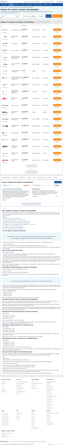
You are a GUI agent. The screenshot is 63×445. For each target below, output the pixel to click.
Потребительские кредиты (5, 177)
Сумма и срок (24, 25)
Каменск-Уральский (5, 436)
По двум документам (50, 389)
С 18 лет (2, 385)
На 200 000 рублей (4, 418)
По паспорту (49, 391)
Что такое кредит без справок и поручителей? (12, 218)
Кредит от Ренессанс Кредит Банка (9, 321)
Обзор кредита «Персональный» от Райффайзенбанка (14, 227)
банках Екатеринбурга (6, 215)
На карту (34, 177)
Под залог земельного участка (22, 381)
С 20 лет (2, 388)
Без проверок (49, 387)
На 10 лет (18, 418)
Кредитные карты (38, 4)
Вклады (17, 4)
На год (17, 414)
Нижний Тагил (4, 434)
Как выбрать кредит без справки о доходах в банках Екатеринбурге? (16, 222)
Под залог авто (19, 385)
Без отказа (55, 177)
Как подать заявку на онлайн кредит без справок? (13, 228)
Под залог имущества (20, 383)
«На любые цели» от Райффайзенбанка (28, 348)
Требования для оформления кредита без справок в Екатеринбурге (16, 221)
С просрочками (49, 394)
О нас (10, 441)
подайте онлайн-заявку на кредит (7, 12)
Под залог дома (19, 386)
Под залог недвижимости (21, 391)
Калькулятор (48, 177)
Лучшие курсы (26, 1)
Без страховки (49, 392)
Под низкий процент (35, 428)
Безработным (3, 391)
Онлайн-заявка (22, 177)
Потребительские (50, 422)
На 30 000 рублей (4, 413)
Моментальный (49, 386)
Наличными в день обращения (37, 383)
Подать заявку (57, 29)
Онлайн (48, 384)
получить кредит (8, 247)
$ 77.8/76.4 (32, 1)
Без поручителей (33, 16)
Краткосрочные (19, 413)
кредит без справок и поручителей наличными (12, 255)
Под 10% (33, 416)
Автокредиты (29, 4)
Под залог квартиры (20, 388)
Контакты (18, 441)
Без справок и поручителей (51, 396)
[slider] (0, 17)
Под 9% (33, 414)
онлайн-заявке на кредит (34, 353)
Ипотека (22, 4)
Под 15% (33, 421)
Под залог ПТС (19, 390)
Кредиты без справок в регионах (7, 433)
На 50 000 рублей (4, 414)
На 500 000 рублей (4, 421)
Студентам (3, 383)
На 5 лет (17, 416)
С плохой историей (50, 399)
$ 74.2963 (47, 1)
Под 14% (33, 419)
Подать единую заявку (57, 16)
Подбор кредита (15, 177)
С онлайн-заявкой (35, 388)
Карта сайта (43, 441)
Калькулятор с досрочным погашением (51, 382)
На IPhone (48, 415)
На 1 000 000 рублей (5, 423)
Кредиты (11, 4)
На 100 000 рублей (4, 416)
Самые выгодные (50, 407)
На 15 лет (18, 419)
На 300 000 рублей (4, 419)
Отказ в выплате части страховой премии (12, 189)
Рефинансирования (50, 424)
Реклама (14, 441)
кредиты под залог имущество (29, 297)
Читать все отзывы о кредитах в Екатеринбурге (31, 203)
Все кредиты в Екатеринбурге (31, 172)
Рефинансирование (41, 177)
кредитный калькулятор (12, 304)
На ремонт (48, 419)
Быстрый (48, 402)
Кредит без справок (6, 212)
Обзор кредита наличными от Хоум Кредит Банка (13, 225)
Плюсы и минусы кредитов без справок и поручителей (14, 219)
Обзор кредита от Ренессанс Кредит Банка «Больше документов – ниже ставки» (19, 224)
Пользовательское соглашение (30, 441)
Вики (22, 441)
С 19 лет (2, 386)
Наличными (41, 16)
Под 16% (33, 423)
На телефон (49, 417)
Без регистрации (50, 401)
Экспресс (33, 381)
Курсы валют (4, 4)
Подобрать (48, 16)
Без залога (18, 393)
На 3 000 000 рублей (5, 424)
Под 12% (33, 418)
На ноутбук (49, 420)
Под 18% (33, 426)
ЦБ (43, 1)
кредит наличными (10, 368)
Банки (50, 4)
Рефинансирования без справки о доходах (53, 413)
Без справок (26, 16)
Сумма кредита (4, 15)
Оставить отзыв (58, 182)
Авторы (38, 441)
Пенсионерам (3, 390)
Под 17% (33, 424)
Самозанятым (4, 381)
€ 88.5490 (51, 1)
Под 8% (33, 413)
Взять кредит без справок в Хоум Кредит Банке (11, 333)
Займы (45, 4)
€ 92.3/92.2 (37, 1)
